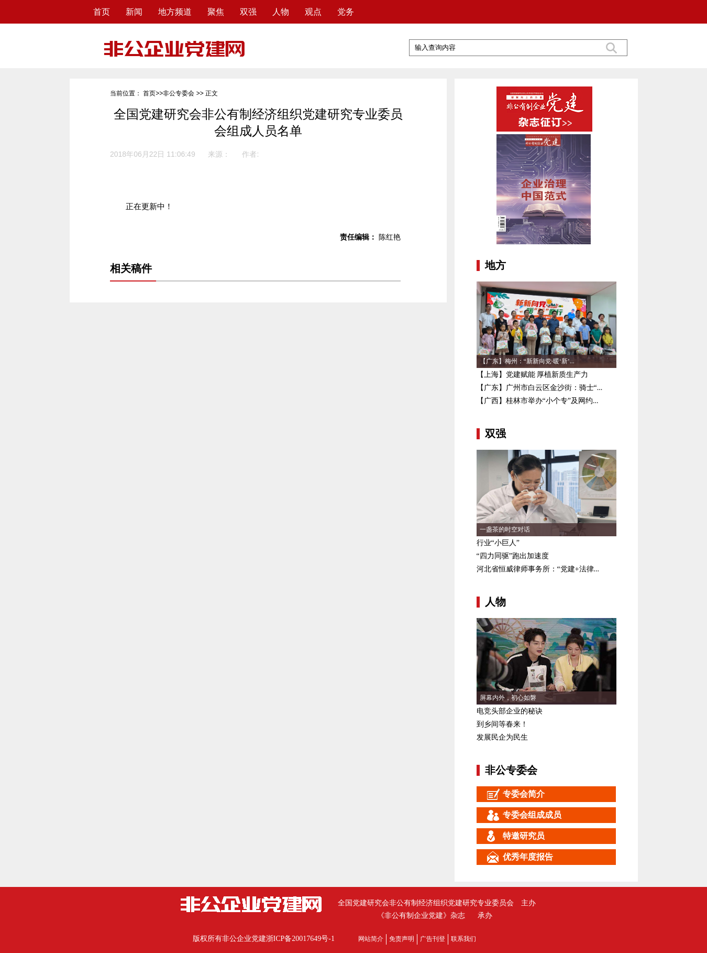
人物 (280, 11)
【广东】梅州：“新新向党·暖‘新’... (527, 361)
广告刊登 (432, 939)
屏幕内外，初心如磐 (508, 697)
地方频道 (175, 11)
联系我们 (463, 939)
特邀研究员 (511, 836)
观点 (313, 11)
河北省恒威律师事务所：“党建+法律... (538, 569)
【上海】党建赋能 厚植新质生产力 (533, 374)
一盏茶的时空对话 (505, 529)
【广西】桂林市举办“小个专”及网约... (538, 401)
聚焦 (215, 11)
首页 (101, 11)
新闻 (134, 11)
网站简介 (370, 939)
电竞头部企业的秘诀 (510, 711)
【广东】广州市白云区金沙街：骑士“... (540, 388)
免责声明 (401, 939)
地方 (495, 265)
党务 (345, 11)
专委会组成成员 (519, 815)
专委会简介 (511, 794)
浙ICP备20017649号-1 (300, 939)
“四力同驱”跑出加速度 (513, 556)
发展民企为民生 (502, 737)
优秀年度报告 (515, 857)
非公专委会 (178, 93)
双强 (248, 11)
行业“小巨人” (498, 543)
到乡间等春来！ (502, 724)
